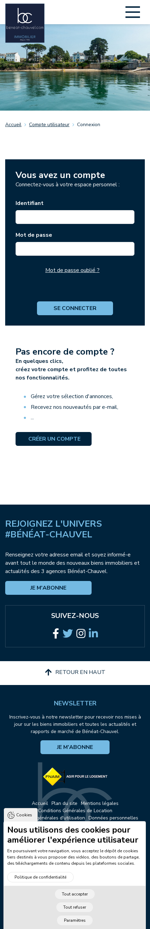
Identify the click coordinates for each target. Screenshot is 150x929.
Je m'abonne (48, 588)
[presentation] (75, 287)
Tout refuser (74, 912)
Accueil (13, 124)
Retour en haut (75, 672)
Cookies (24, 820)
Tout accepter (75, 899)
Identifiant (30, 203)
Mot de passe (34, 235)
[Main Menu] (133, 12)
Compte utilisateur (49, 124)
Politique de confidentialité (40, 882)
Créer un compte (54, 439)
